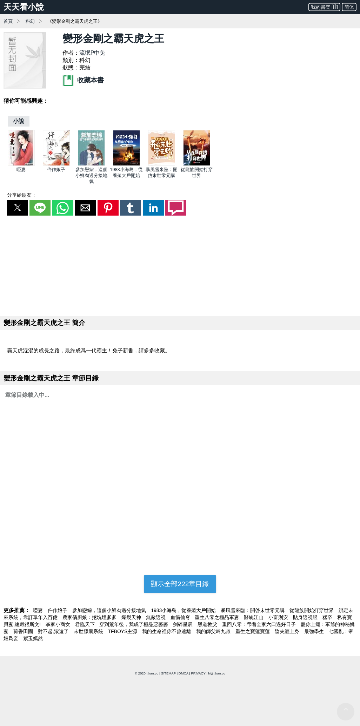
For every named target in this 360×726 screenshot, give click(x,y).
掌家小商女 (59, 624)
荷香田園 (23, 631)
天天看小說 (24, 7)
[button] (17, 208)
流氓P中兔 (92, 53)
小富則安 (278, 617)
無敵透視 (156, 617)
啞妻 (21, 169)
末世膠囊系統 (89, 631)
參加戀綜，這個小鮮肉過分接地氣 (91, 175)
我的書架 (324, 6)
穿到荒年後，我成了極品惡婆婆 (134, 624)
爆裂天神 (131, 617)
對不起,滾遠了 (54, 631)
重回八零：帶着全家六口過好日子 (259, 624)
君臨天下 (85, 624)
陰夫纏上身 (288, 631)
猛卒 (328, 617)
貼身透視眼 (306, 617)
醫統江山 (254, 617)
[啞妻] (21, 164)
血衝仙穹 (181, 617)
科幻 (30, 21)
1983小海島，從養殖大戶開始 (184, 610)
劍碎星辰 (183, 624)
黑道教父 (208, 624)
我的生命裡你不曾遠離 (167, 631)
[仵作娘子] (56, 164)
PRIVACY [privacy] (198, 673)
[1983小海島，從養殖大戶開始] (126, 164)
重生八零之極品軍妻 (217, 617)
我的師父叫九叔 (214, 631)
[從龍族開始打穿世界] (196, 164)
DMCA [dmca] (183, 673)
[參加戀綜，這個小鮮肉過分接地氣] (91, 164)
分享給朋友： (21, 195)
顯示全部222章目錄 (180, 584)
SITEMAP (168, 673)
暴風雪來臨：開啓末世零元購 (253, 610)
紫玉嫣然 (33, 638)
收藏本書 (83, 80)
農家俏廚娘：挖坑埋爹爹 (90, 617)
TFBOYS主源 (123, 631)
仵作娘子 (56, 169)
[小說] (18, 121)
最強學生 (314, 631)
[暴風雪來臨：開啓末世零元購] (161, 164)
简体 (349, 7)
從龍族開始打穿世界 (312, 610)
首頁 (8, 21)
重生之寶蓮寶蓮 (253, 631)
